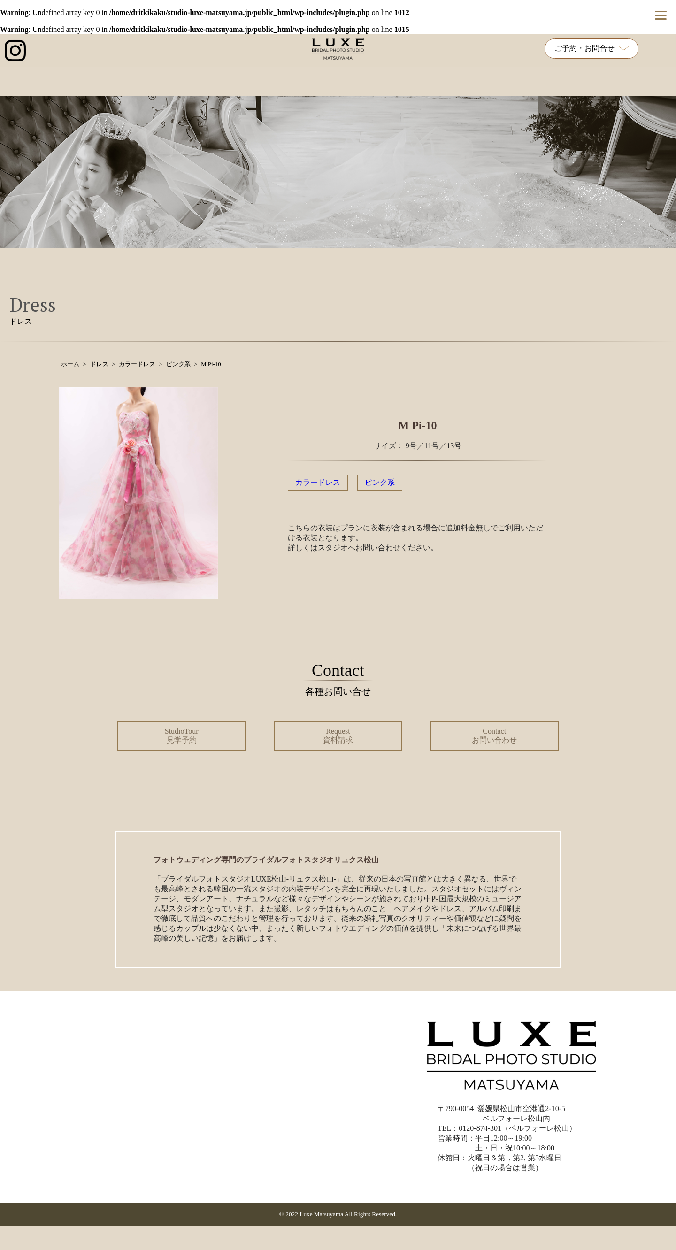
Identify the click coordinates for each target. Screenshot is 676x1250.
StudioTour (182, 735)
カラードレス (317, 482)
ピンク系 (380, 482)
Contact (494, 735)
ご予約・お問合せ (591, 48)
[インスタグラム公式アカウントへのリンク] (15, 50)
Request (338, 735)
